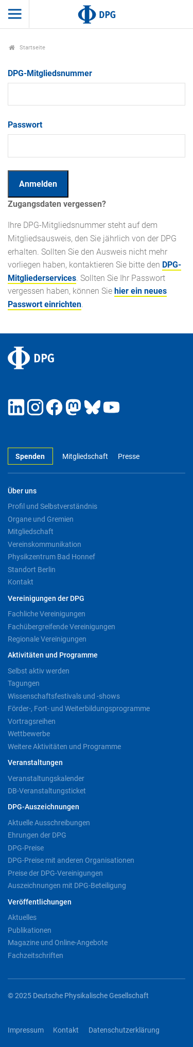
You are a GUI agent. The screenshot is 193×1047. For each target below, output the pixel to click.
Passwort (25, 125)
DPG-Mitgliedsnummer (50, 73)
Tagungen (24, 683)
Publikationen (29, 930)
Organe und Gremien (41, 519)
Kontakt (20, 582)
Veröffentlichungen (40, 902)
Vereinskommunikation (44, 544)
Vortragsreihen (32, 721)
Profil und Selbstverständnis (52, 506)
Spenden (30, 456)
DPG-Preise (26, 848)
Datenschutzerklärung (124, 1030)
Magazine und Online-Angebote (58, 942)
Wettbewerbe (29, 734)
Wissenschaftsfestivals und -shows (64, 696)
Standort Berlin (32, 569)
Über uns (22, 491)
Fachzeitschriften (35, 955)
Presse (128, 456)
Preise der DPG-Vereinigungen (55, 873)
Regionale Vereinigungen (47, 639)
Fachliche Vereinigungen (46, 614)
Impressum (26, 1030)
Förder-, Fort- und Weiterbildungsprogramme (79, 708)
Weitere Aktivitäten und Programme (64, 746)
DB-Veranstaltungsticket (47, 791)
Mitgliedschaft (85, 456)
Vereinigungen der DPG (46, 598)
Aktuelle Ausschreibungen (49, 823)
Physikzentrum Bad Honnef (51, 557)
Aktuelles (22, 917)
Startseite (27, 47)
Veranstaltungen (35, 762)
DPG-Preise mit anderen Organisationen (71, 860)
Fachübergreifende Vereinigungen (61, 627)
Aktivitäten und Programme (53, 655)
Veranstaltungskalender (46, 778)
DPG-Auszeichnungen (43, 807)
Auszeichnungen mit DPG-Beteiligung (67, 885)
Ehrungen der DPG (37, 835)
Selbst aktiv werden (38, 671)
